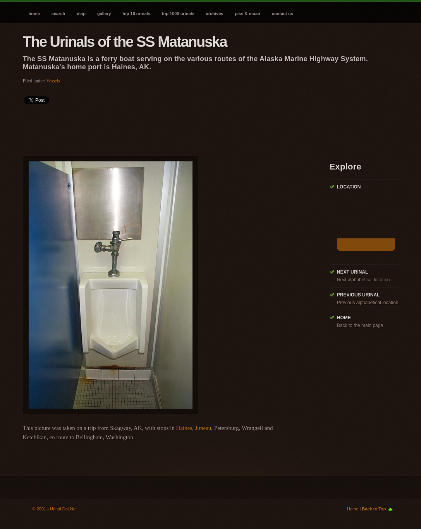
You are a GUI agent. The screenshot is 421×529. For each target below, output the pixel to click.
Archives (214, 13)
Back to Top (374, 509)
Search (58, 13)
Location (349, 187)
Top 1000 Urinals (178, 13)
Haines (184, 428)
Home (34, 13)
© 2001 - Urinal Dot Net (55, 509)
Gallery (104, 13)
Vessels (53, 81)
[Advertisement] (164, 127)
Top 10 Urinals (136, 13)
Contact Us (282, 13)
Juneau (203, 428)
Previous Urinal (358, 295)
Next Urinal (352, 272)
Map (81, 13)
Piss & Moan (247, 13)
